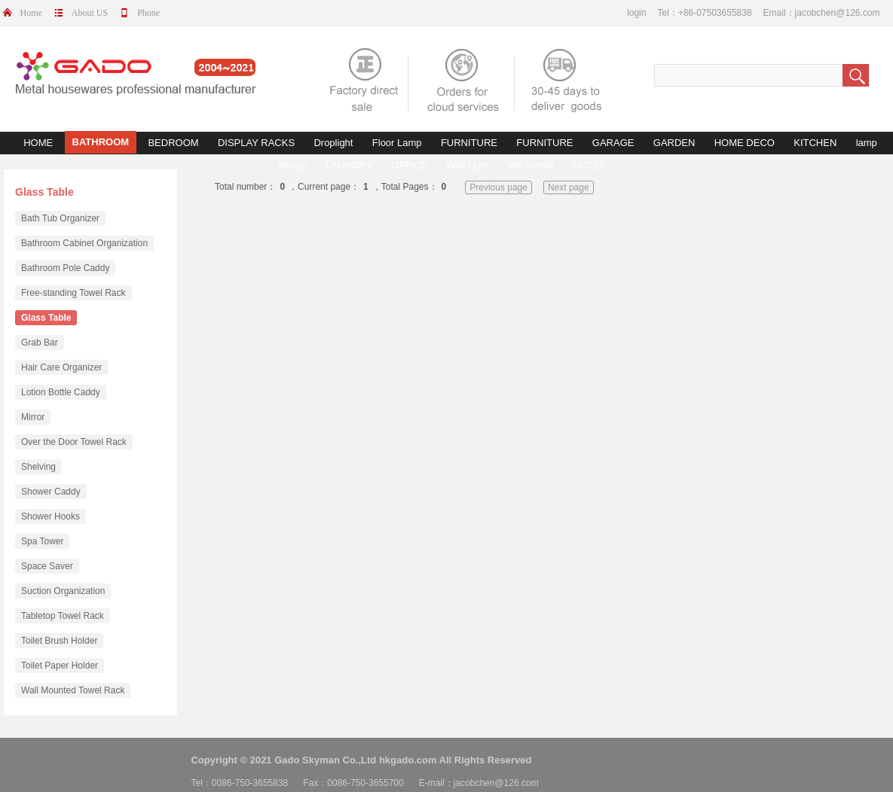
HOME (38, 142)
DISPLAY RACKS (256, 142)
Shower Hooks (50, 516)
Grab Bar (39, 342)
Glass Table (46, 317)
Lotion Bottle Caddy (60, 392)
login (636, 13)
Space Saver (47, 566)
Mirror (32, 417)
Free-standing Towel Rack (73, 293)
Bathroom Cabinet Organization (84, 243)
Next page (568, 187)
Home (31, 13)
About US (90, 13)
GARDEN (674, 142)
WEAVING (531, 165)
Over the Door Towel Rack (74, 442)
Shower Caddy (51, 491)
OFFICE (410, 165)
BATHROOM (101, 142)
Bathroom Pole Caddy (65, 268)
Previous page (498, 187)
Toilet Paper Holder (59, 665)
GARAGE (613, 142)
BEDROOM (173, 142)
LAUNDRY (349, 165)
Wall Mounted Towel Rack (72, 690)
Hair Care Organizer (61, 367)
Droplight (333, 142)
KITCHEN (815, 142)
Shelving (38, 466)
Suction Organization (63, 591)
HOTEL (589, 165)
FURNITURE (469, 142)
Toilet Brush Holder (59, 640)
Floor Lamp (397, 142)
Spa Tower (42, 541)
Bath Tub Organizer (60, 218)
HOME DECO (744, 142)
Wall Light (468, 165)
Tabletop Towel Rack (62, 616)
